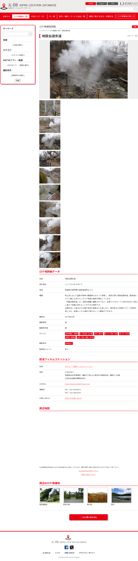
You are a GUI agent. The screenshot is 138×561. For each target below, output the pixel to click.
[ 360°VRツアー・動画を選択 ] (18, 65)
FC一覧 (52, 16)
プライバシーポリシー (87, 553)
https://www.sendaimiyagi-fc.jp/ (78, 384)
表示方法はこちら (88, 475)
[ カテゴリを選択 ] (17, 55)
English (101, 4)
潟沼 (121, 497)
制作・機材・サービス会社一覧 (72, 16)
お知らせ (6, 16)
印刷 (134, 27)
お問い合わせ (69, 553)
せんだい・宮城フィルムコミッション (80, 366)
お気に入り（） (38, 16)
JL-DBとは (46, 553)
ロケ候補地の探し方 (126, 16)
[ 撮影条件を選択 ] (17, 75)
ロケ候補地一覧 (20, 16)
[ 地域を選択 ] (18, 45)
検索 (17, 80)
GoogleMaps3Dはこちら (88, 471)
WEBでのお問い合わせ (74, 398)
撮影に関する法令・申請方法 (101, 16)
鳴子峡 (97, 497)
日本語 (90, 4)
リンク (57, 553)
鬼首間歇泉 (49, 497)
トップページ (43, 31)
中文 (112, 4)
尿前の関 (73, 497)
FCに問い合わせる (90, 517)
